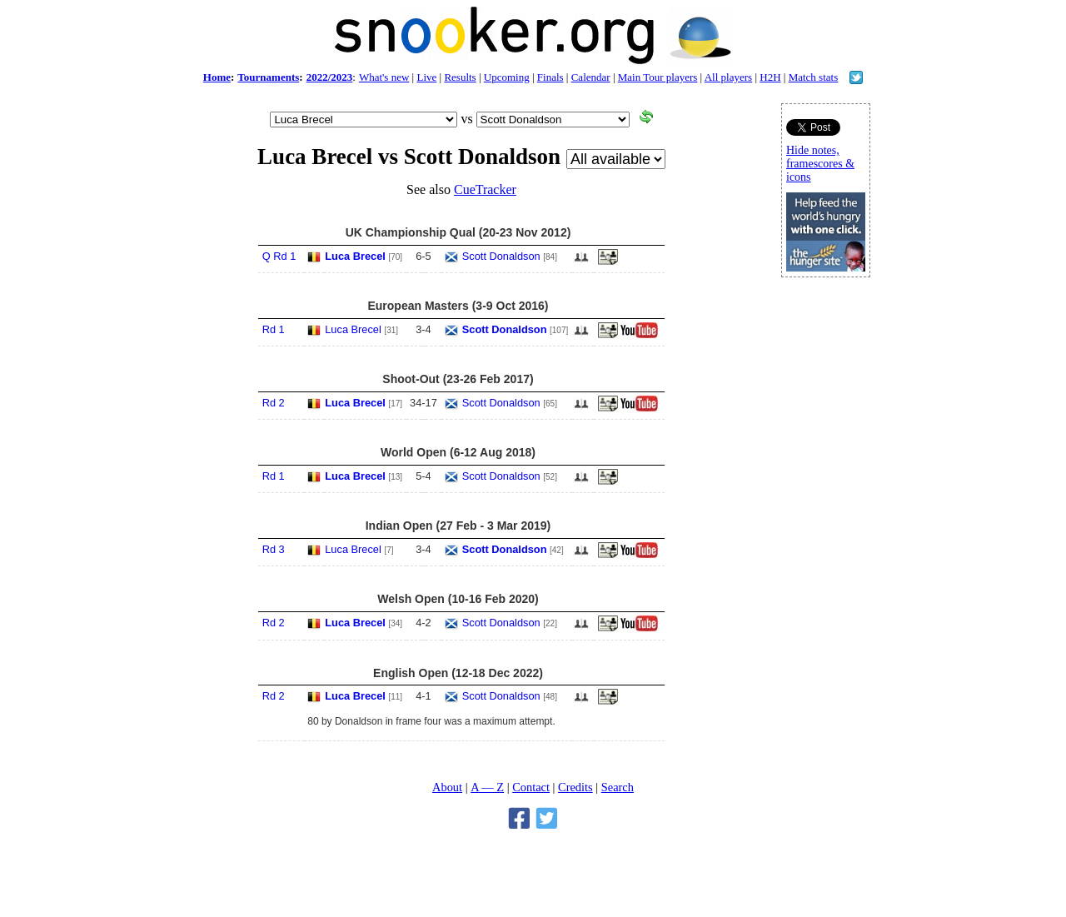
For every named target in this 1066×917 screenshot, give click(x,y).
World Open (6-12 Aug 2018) (458, 452)
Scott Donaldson (501, 256)
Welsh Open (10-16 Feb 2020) (457, 599)
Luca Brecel (355, 256)
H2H (770, 77)
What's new (384, 77)
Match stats (814, 77)
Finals (550, 77)
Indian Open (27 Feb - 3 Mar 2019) (458, 525)
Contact (531, 787)
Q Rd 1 (279, 256)
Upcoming (507, 77)
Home (217, 77)
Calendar (590, 77)
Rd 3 (273, 549)
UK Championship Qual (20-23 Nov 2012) (458, 232)
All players (728, 77)
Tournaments (268, 77)
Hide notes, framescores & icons (820, 163)
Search (617, 787)
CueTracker (485, 189)
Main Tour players (658, 77)
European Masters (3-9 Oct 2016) (457, 305)
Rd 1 (273, 329)
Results (460, 77)
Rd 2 (273, 402)
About (447, 787)
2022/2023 (329, 77)
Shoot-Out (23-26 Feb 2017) (457, 379)
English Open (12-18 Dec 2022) (458, 673)
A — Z (487, 787)
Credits (575, 787)
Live (426, 77)
